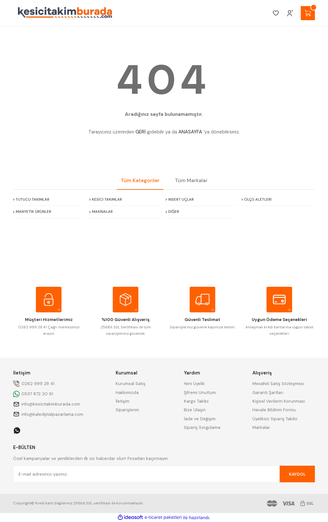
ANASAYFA (190, 132)
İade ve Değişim (200, 419)
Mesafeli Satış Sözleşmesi (278, 383)
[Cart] (308, 13)
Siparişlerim (127, 410)
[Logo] (65, 13)
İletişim (122, 401)
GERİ (140, 132)
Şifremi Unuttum (200, 392)
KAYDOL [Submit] (297, 474)
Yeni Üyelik (194, 383)
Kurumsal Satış (130, 383)
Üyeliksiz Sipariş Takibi (274, 419)
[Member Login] (290, 13)
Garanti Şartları (267, 392)
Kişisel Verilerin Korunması (278, 401)
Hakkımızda (127, 392)
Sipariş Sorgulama (202, 427)
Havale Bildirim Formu (274, 410)
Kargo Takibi (196, 401)
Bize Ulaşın (195, 410)
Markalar (261, 427)
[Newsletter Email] (164, 474)
